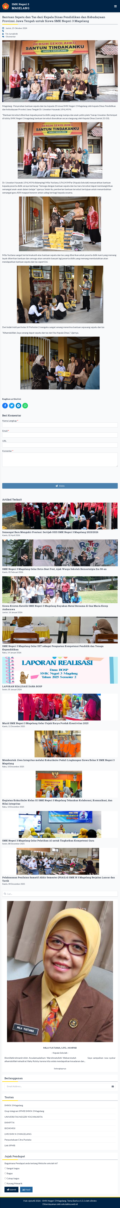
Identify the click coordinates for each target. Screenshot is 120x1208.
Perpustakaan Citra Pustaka (17, 1139)
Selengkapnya (60, 1068)
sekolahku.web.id (69, 1204)
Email (5, 430)
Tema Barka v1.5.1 (76, 1200)
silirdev (93, 1200)
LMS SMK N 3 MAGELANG (17, 1134)
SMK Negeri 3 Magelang (54, 1200)
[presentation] (23, 474)
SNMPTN (9, 1122)
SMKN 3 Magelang (13, 1105)
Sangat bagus (13, 1168)
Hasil (26, 1189)
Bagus (10, 1173)
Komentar (7, 451)
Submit (11, 1189)
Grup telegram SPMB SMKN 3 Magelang (24, 1111)
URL (4, 440)
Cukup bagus (13, 1178)
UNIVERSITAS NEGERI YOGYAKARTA (23, 1116)
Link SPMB (9, 1145)
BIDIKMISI (9, 1128)
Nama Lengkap (10, 420)
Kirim (60, 485)
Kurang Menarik (14, 1183)
